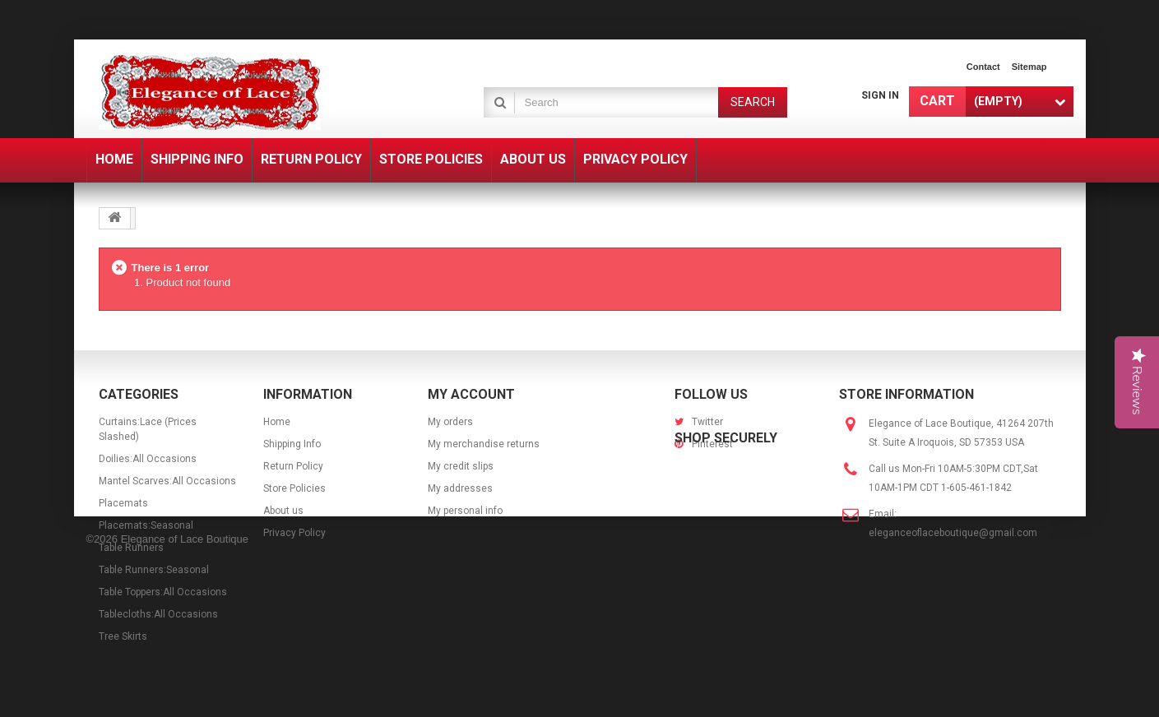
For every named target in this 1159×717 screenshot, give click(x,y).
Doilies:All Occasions (148, 459)
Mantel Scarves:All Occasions (167, 481)
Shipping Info (292, 444)
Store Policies (294, 488)
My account (471, 394)
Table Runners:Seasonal (154, 570)
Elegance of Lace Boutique (184, 694)
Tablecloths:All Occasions (158, 614)
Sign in (880, 95)
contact (983, 67)
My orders (450, 422)
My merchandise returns (484, 444)
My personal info (465, 510)
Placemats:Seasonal (146, 525)
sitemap (1029, 67)
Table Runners (131, 547)
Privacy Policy (294, 533)
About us (283, 510)
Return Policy (293, 466)
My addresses (460, 488)
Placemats (123, 503)
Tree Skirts (123, 636)
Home (276, 422)
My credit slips (461, 466)
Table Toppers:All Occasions (163, 592)
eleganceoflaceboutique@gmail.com (953, 533)
